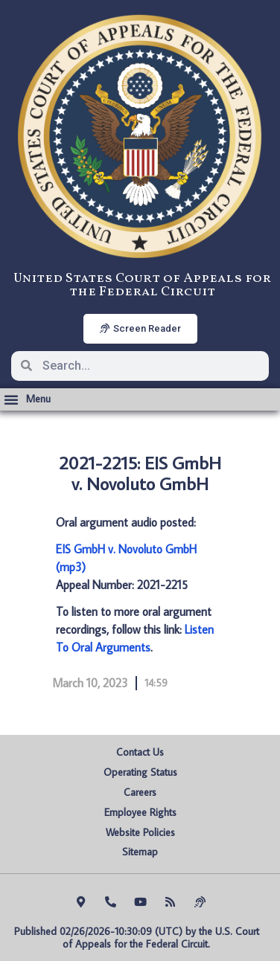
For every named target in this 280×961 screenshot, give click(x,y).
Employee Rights (140, 812)
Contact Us (140, 752)
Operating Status (140, 772)
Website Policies (140, 832)
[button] (27, 399)
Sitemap (140, 851)
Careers (140, 792)
